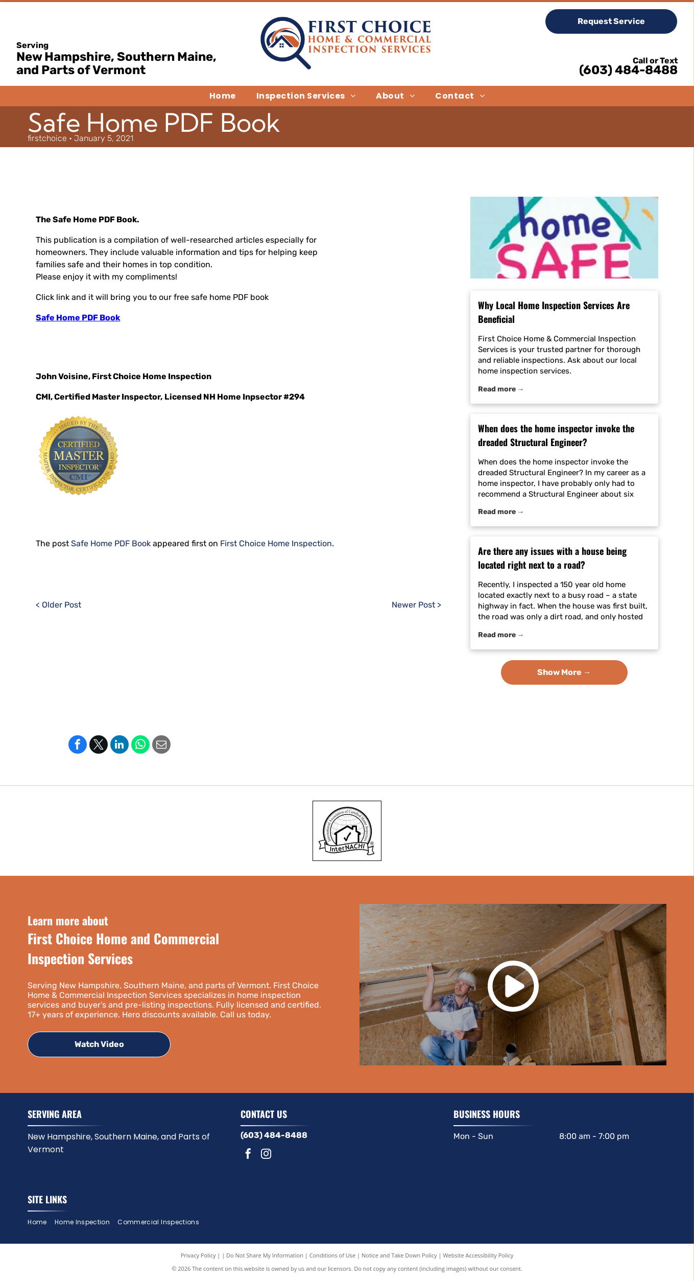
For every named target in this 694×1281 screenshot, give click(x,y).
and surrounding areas (68, 1159)
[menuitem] (222, 96)
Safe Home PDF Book (78, 317)
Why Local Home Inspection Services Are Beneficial (554, 311)
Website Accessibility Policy (478, 1255)
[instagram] (266, 1155)
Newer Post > (416, 605)
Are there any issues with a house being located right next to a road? (552, 557)
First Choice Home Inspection (276, 543)
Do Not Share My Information (264, 1255)
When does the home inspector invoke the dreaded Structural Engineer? (556, 435)
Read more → (501, 389)
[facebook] (248, 1155)
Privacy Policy (198, 1255)
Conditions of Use (332, 1255)
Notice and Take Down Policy (399, 1255)
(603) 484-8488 (628, 70)
